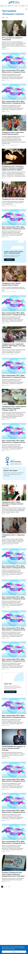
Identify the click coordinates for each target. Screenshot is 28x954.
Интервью (4, 758)
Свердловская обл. (14, 145)
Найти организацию (10, 691)
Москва (11, 544)
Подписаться (9, 259)
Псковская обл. (13, 205)
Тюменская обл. (13, 291)
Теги (7, 17)
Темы (3, 17)
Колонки (3, 49)
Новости (3, 80)
